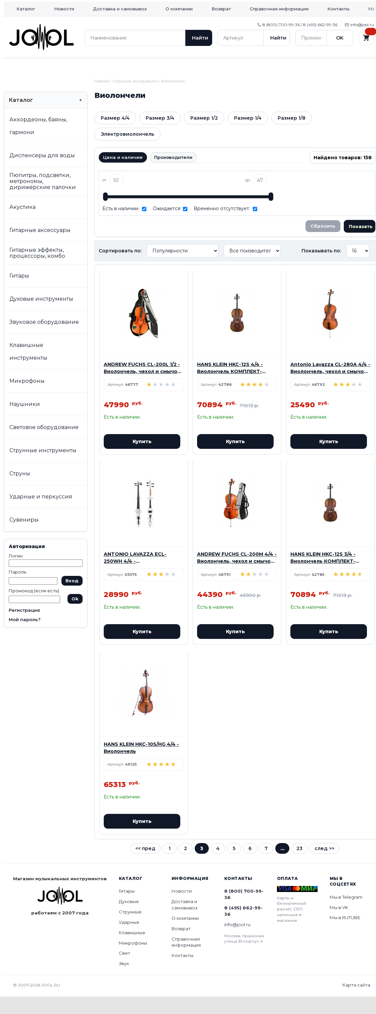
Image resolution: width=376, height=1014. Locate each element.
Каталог (25, 8)
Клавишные (214, 66)
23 (299, 866)
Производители (173, 174)
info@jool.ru (359, 24)
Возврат (221, 8)
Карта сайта (356, 1002)
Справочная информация (279, 8)
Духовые (77, 66)
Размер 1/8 (292, 135)
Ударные (169, 66)
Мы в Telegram (346, 914)
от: (104, 197)
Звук (351, 66)
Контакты (338, 8)
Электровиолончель (127, 151)
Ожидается (166, 226)
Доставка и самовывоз (120, 8)
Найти (200, 38)
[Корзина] (366, 38)
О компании (179, 8)
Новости (64, 8)
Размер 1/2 (204, 135)
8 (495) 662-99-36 (243, 928)
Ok (75, 616)
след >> (324, 866)
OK (339, 38)
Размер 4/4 (115, 135)
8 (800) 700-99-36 (244, 911)
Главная (101, 98)
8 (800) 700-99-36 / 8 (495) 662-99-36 (297, 24)
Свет (305, 66)
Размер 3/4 (160, 135)
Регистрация (24, 627)
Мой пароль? (25, 637)
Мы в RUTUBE (345, 935)
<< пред (145, 866)
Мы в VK (339, 925)
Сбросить (323, 243)
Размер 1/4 (248, 135)
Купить (142, 459)
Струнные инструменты (135, 98)
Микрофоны (260, 66)
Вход (72, 598)
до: (247, 197)
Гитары (31, 66)
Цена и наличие (123, 174)
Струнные (123, 66)
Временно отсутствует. (222, 226)
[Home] (41, 37)
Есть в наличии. (120, 226)
